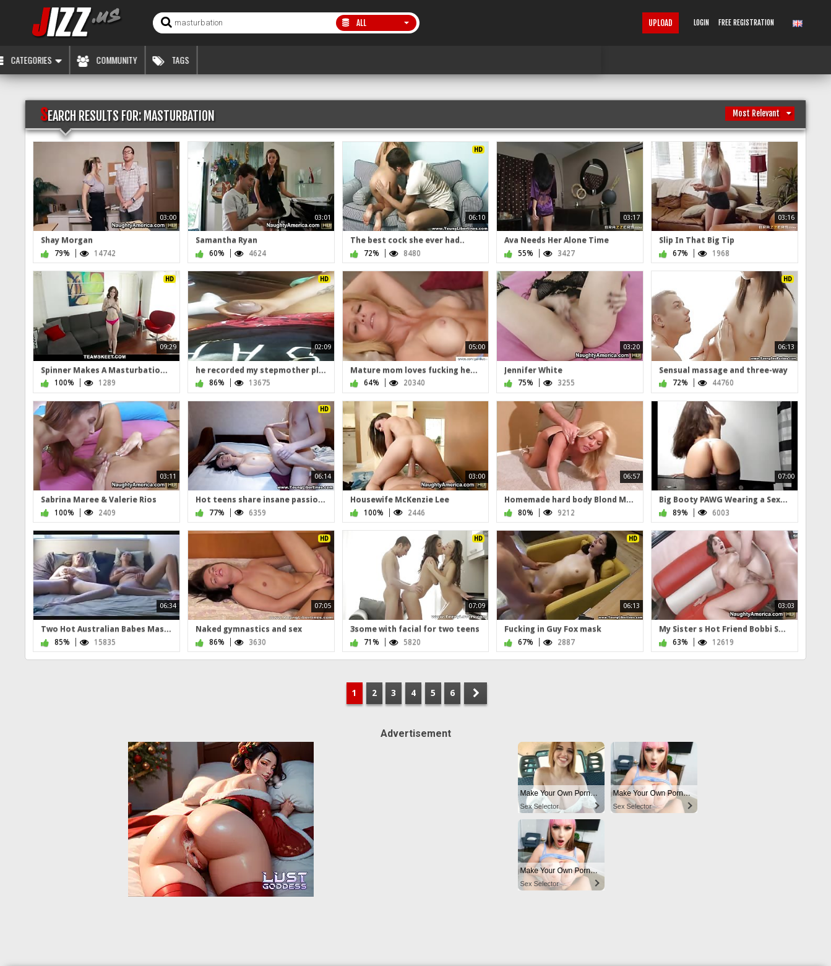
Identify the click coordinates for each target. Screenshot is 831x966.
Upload (660, 23)
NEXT (475, 693)
